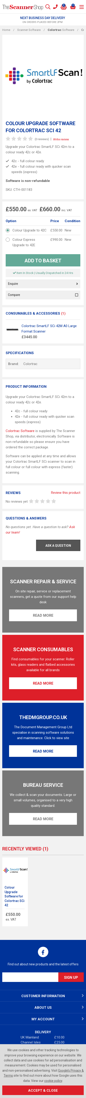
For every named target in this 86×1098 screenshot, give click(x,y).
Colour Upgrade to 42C (29, 230)
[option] (43, 20)
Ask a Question (58, 545)
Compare (43, 295)
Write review (61, 139)
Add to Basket (43, 260)
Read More (43, 615)
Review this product (65, 493)
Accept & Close (43, 1090)
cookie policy (53, 1081)
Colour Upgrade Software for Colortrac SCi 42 (15, 896)
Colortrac (30, 364)
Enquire (43, 283)
